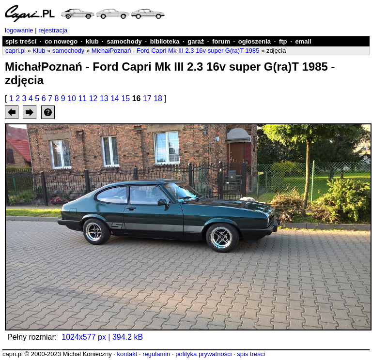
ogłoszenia (254, 41)
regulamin (156, 354)
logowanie (19, 30)
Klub (38, 50)
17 (147, 98)
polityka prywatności (203, 354)
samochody (124, 41)
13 (104, 98)
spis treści (20, 41)
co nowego (61, 41)
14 (114, 98)
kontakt (127, 354)
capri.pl (15, 50)
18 (158, 98)
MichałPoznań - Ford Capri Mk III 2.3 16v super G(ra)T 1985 (176, 50)
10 (71, 98)
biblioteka (165, 41)
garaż (195, 41)
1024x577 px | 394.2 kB (102, 337)
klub (92, 41)
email (303, 41)
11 (82, 98)
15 (125, 98)
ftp (283, 41)
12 (93, 98)
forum (221, 41)
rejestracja (52, 30)
